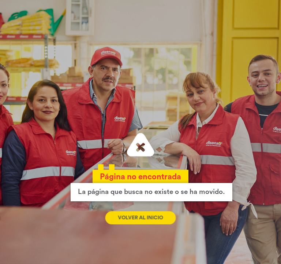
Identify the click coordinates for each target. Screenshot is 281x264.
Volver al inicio (140, 217)
